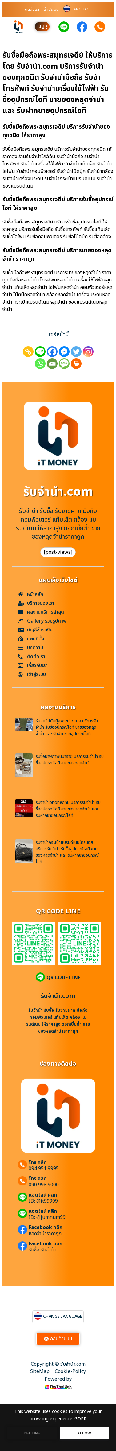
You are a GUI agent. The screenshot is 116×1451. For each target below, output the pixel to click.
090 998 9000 (44, 1184)
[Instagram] (88, 351)
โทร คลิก (38, 1162)
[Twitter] (76, 351)
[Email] (52, 363)
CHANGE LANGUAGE (62, 1316)
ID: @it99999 (43, 1201)
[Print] (76, 363)
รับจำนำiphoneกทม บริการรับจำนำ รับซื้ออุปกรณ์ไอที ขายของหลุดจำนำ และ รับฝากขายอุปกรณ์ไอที (68, 809)
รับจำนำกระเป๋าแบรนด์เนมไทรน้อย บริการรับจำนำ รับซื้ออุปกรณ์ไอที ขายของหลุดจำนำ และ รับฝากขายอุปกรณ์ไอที (67, 852)
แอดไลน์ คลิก (43, 1195)
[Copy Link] (28, 351)
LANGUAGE (81, 9)
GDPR (80, 1419)
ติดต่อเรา (32, 9)
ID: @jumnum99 (47, 1217)
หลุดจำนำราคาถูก (45, 1233)
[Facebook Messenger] (64, 351)
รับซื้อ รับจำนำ (42, 1249)
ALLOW (84, 1433)
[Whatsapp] (40, 363)
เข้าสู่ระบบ (51, 9)
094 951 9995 (44, 1168)
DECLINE (32, 1433)
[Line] (40, 351)
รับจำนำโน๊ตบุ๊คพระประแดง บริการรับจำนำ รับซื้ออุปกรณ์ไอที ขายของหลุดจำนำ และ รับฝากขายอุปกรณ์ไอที (67, 727)
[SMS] (64, 363)
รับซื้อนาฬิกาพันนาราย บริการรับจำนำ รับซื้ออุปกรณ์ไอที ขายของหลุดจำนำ (70, 759)
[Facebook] (52, 351)
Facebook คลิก (45, 1227)
